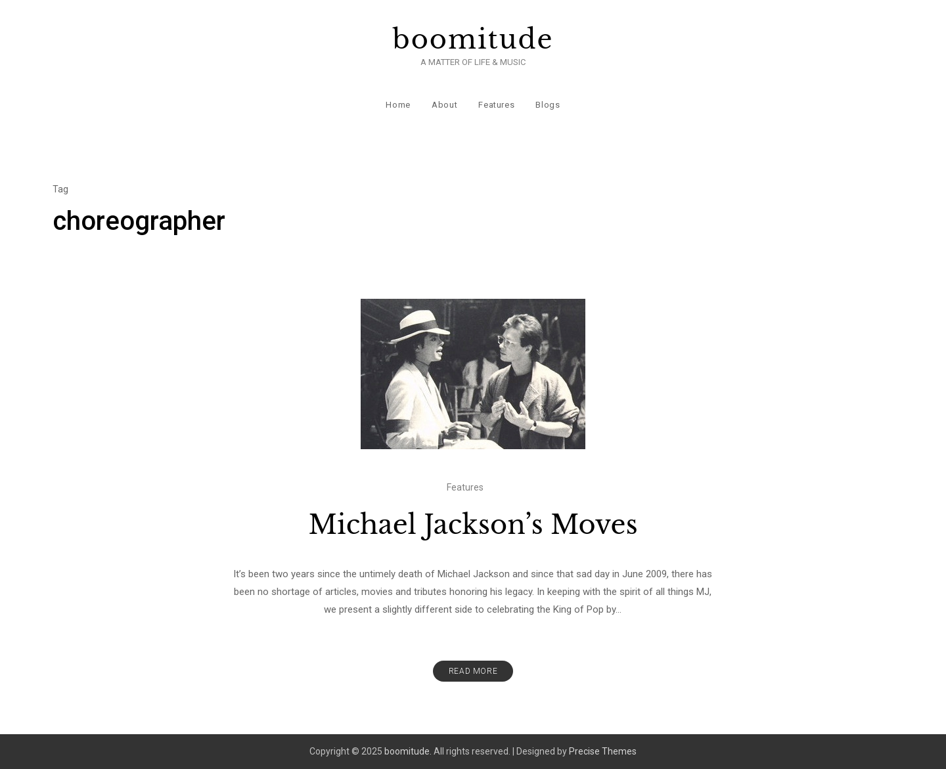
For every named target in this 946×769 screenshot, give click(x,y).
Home (398, 105)
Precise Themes (603, 751)
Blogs (547, 105)
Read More (473, 671)
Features (496, 105)
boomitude (473, 39)
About (444, 105)
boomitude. (408, 751)
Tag (60, 189)
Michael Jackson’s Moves (472, 524)
